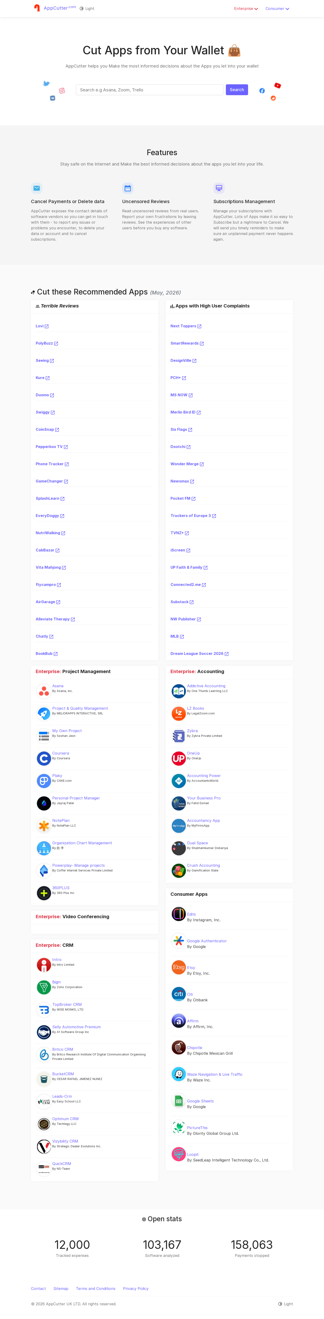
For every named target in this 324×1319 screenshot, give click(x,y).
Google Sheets (200, 1101)
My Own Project (67, 730)
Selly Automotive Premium (76, 1026)
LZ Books (195, 708)
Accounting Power (204, 775)
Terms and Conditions (95, 1288)
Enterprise (246, 8)
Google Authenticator (207, 941)
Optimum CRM (65, 1118)
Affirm (192, 1021)
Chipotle (194, 1047)
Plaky (57, 775)
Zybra (192, 730)
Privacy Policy (136, 1288)
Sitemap (60, 1288)
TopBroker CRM (67, 1004)
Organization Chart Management (82, 843)
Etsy (191, 967)
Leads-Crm (62, 1096)
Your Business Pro (204, 798)
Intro (56, 959)
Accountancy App (203, 820)
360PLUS (61, 887)
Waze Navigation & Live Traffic (215, 1074)
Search (237, 89)
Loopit (193, 1154)
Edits (191, 914)
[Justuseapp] (53, 8)
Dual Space (197, 843)
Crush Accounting (203, 865)
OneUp (193, 753)
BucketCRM (63, 1073)
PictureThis (197, 1127)
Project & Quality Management (80, 708)
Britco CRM (62, 1049)
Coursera (60, 753)
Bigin (56, 982)
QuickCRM (61, 1163)
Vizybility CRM (65, 1141)
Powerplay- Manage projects (78, 865)
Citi (190, 994)
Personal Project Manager (76, 798)
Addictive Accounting (206, 685)
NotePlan (61, 820)
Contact (38, 1288)
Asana (57, 685)
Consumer (277, 8)
